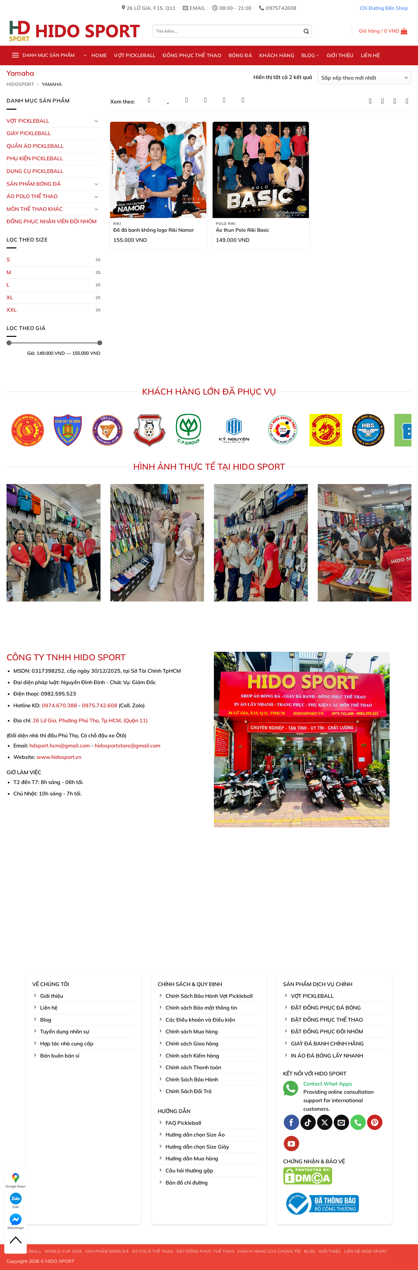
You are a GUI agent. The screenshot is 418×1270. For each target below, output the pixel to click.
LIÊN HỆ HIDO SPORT (365, 1251)
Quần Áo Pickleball (35, 146)
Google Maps (15, 1180)
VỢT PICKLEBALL (134, 55)
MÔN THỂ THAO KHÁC (35, 209)
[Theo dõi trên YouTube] (291, 1143)
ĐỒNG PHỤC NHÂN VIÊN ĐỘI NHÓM (52, 221)
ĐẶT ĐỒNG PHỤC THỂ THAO (205, 1251)
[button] (383, 31)
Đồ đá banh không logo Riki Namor (153, 230)
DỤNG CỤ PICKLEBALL (35, 171)
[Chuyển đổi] (97, 121)
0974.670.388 (59, 705)
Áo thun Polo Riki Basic (242, 230)
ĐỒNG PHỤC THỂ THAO (192, 55)
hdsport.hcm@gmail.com (59, 745)
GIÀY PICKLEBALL (29, 133)
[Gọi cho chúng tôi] (358, 1122)
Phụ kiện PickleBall (35, 158)
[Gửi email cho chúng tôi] (341, 1122)
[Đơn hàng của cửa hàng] (364, 77)
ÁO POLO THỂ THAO (32, 196)
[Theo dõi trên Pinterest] (374, 1122)
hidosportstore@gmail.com (127, 745)
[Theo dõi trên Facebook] (291, 1122)
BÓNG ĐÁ (240, 55)
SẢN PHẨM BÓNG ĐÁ (107, 1251)
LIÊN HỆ (370, 55)
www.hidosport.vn (59, 757)
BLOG (310, 55)
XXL (12, 309)
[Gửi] (306, 31)
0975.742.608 (99, 705)
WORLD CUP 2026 (63, 1251)
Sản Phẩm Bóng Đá (34, 183)
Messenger (16, 1222)
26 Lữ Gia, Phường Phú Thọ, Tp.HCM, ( (79, 720)
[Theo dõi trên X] (324, 1122)
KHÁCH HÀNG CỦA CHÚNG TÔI (269, 1251)
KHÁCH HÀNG (276, 55)
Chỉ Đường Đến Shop (384, 8)
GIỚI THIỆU (340, 55)
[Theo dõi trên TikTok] (308, 1122)
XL (10, 297)
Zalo (16, 1201)
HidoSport (20, 84)
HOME (99, 55)
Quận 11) (136, 720)
